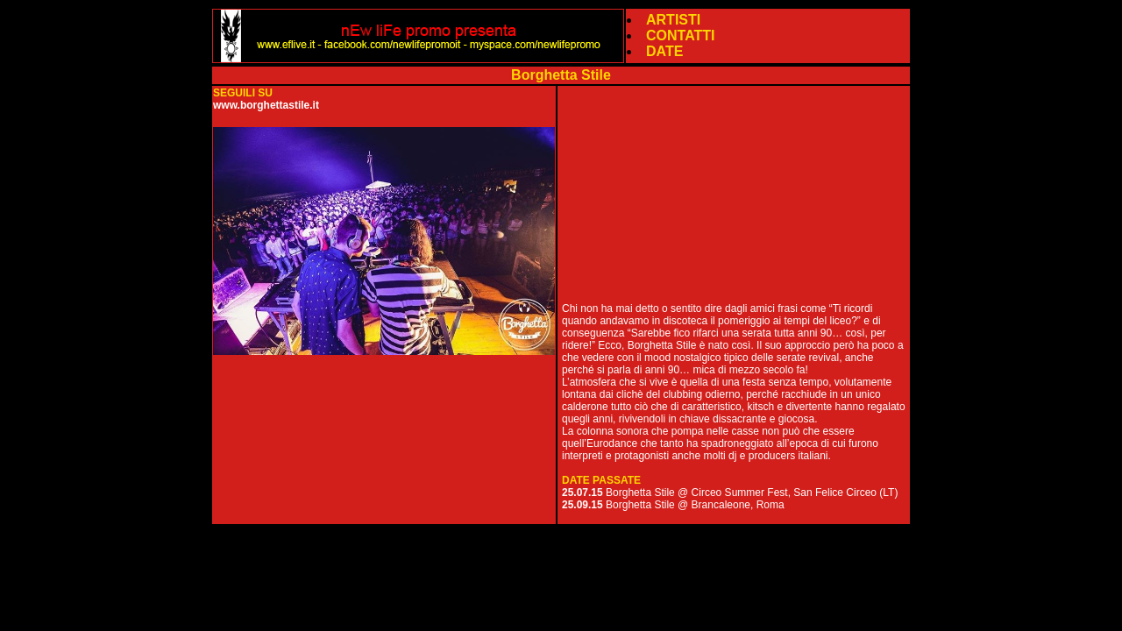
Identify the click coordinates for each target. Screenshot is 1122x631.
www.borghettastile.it (266, 105)
